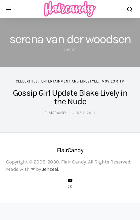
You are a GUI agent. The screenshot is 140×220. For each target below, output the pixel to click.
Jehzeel (50, 169)
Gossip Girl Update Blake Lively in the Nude (70, 97)
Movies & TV (113, 81)
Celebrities (27, 81)
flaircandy (55, 113)
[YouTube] (70, 183)
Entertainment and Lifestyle (69, 81)
